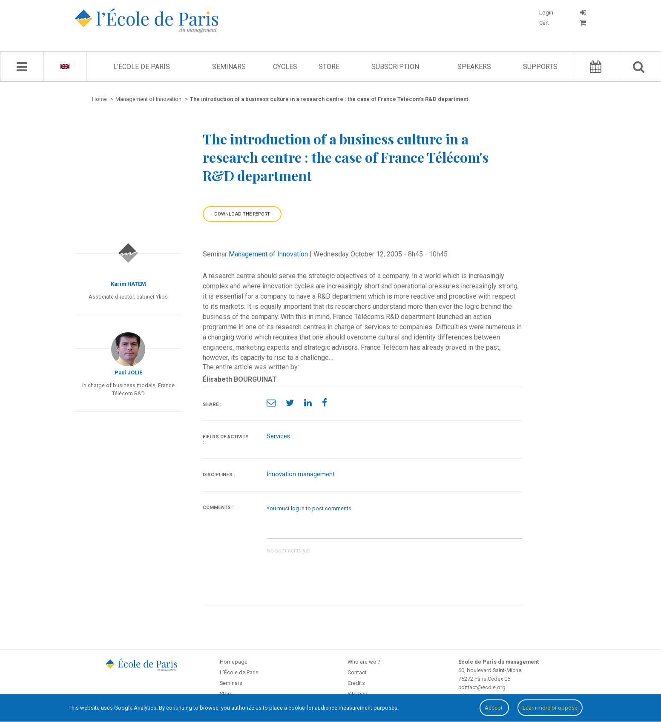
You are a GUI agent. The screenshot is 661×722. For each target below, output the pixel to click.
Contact (357, 672)
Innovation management (301, 474)
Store (329, 67)
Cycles (285, 67)
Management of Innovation (268, 254)
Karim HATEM (128, 284)
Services (278, 436)
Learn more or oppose (550, 708)
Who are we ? (364, 662)
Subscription (395, 67)
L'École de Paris (141, 67)
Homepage (233, 662)
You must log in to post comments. (310, 508)
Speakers (474, 67)
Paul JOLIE (128, 372)
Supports (540, 67)
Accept (494, 708)
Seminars (229, 67)
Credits (356, 683)
